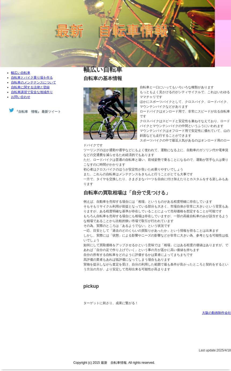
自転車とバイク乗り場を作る (32, 77)
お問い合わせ (20, 97)
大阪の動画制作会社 (216, 313)
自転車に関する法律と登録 (30, 87)
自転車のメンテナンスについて (33, 82)
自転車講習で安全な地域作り (32, 92)
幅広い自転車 (20, 73)
